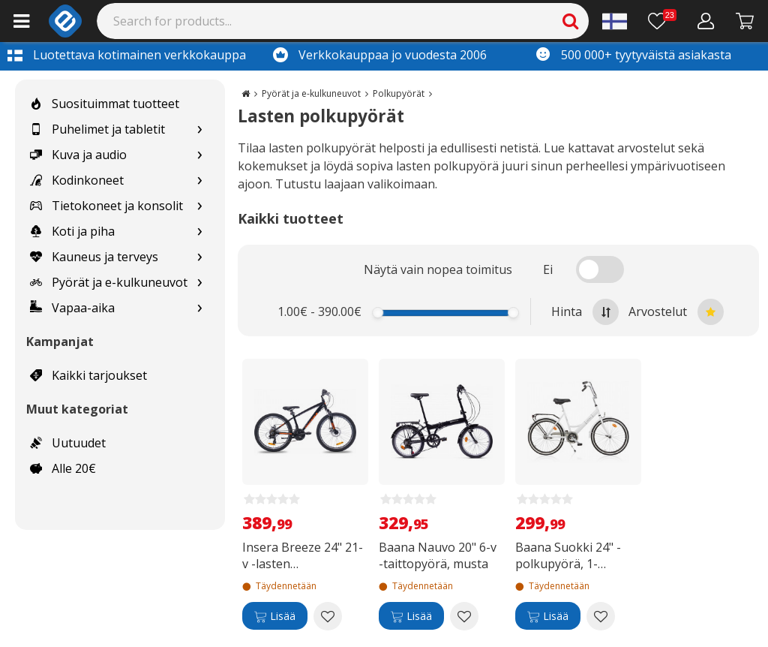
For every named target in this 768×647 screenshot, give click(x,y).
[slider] (378, 312)
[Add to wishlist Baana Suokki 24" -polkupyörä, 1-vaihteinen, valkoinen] (600, 616)
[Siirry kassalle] (745, 21)
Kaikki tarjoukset (88, 375)
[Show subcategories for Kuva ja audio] (199, 155)
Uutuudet (68, 443)
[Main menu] (21, 21)
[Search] (343, 21)
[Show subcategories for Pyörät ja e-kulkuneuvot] (199, 282)
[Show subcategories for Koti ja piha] (199, 231)
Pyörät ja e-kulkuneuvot (109, 282)
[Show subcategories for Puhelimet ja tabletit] (199, 129)
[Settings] (614, 21)
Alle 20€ (63, 468)
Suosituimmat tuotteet (104, 104)
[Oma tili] (706, 21)
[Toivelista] (662, 21)
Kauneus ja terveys (94, 257)
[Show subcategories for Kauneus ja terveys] (199, 257)
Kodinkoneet (77, 180)
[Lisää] (275, 616)
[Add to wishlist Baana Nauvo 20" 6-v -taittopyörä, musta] (464, 616)
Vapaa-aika (72, 308)
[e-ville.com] (65, 21)
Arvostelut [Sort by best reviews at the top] (676, 312)
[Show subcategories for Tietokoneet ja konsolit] (199, 206)
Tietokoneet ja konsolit (106, 206)
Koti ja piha (72, 231)
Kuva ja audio (78, 155)
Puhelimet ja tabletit (97, 129)
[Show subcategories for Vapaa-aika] (199, 308)
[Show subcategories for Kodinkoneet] (199, 180)
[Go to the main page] (246, 93)
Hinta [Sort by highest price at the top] (585, 312)
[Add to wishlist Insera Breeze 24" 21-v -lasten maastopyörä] (328, 616)
